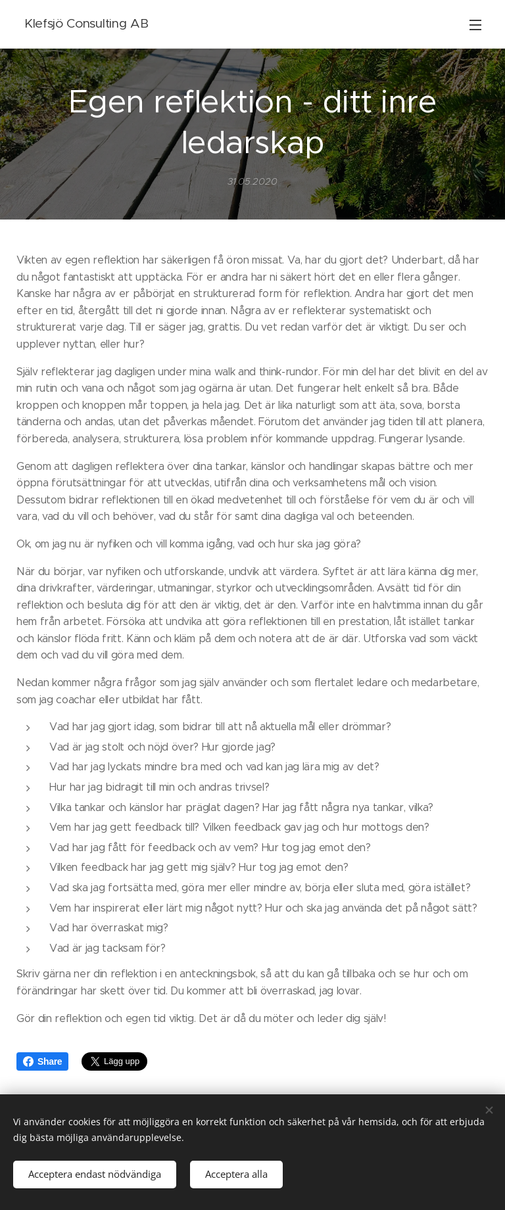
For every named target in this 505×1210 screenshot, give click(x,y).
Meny (475, 25)
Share (42, 1061)
